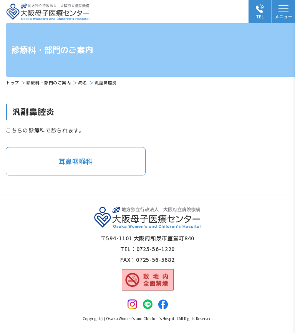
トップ (12, 82)
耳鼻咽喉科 (75, 161)
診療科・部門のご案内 (49, 82)
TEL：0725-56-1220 (147, 249)
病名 (82, 82)
